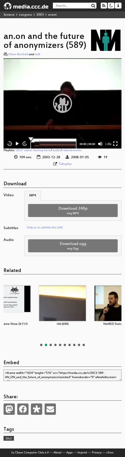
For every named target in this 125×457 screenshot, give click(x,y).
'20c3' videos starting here (32, 150)
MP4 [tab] (32, 196)
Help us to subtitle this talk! (45, 227)
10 (84, 345)
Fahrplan (65, 164)
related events (72, 150)
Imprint (82, 452)
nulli (37, 54)
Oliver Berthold (18, 54)
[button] (62, 103)
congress (25, 15)
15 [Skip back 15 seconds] (10, 144)
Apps (69, 452)
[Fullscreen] (115, 143)
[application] (62, 103)
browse (9, 15)
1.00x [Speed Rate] (108, 144)
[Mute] (100, 143)
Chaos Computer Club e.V (32, 452)
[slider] (53, 144)
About (58, 452)
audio (56, 150)
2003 (40, 15)
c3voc (110, 452)
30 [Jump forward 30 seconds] (25, 144)
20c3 (8, 438)
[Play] (17, 143)
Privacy (96, 452)
